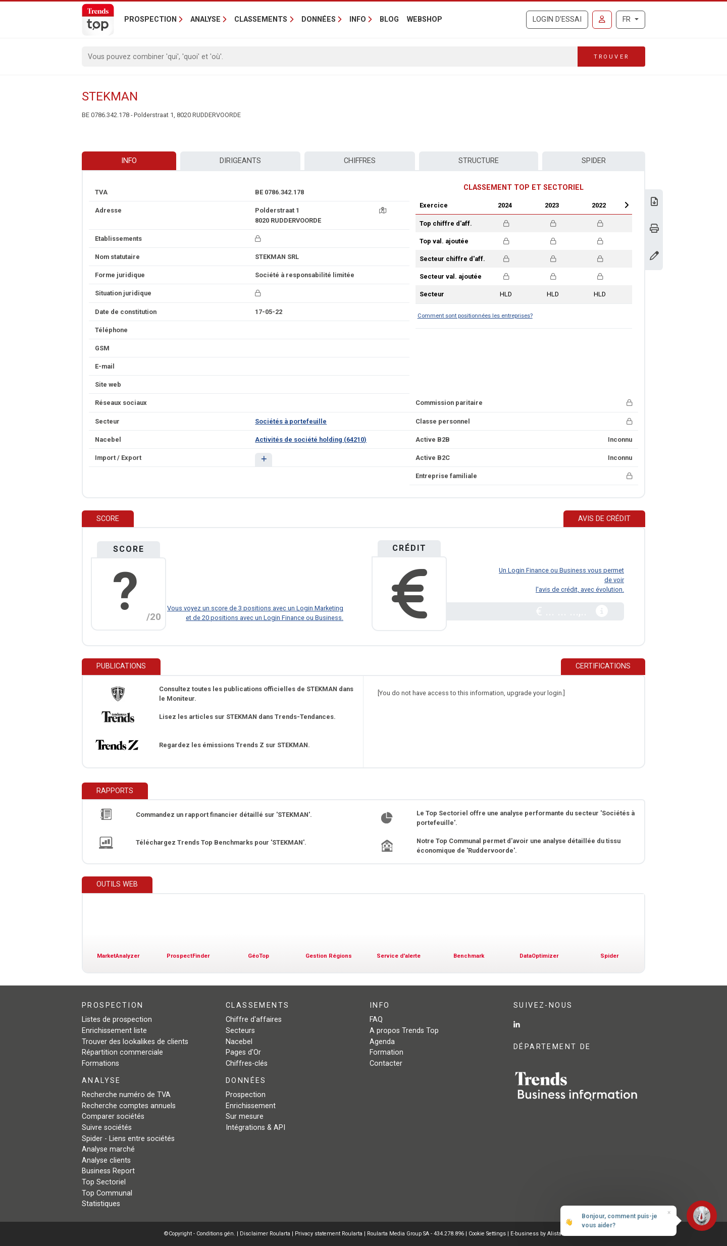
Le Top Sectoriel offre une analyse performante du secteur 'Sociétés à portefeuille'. (526, 817)
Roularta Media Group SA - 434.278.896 (416, 1233)
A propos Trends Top (404, 1030)
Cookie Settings (488, 1233)
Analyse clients (106, 1160)
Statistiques (101, 1204)
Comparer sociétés (113, 1116)
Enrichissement (251, 1106)
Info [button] (357, 19)
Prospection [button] (150, 19)
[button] (263, 459)
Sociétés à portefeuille (291, 421)
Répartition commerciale (122, 1052)
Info (129, 161)
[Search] (330, 56)
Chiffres (360, 161)
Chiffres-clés (247, 1063)
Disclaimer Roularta (265, 1233)
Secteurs (240, 1030)
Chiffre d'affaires (254, 1019)
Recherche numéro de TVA (126, 1095)
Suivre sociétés (107, 1127)
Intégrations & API (255, 1127)
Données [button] (318, 19)
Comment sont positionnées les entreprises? (475, 316)
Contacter (386, 1063)
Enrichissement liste (114, 1030)
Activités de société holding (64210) (311, 439)
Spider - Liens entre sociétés (128, 1138)
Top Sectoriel (104, 1182)
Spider (594, 161)
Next (626, 205)
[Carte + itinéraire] (382, 210)
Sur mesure (245, 1116)
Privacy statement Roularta (328, 1233)
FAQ (376, 1019)
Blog (389, 19)
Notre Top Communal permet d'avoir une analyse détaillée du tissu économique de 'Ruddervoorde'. (518, 845)
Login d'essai (557, 19)
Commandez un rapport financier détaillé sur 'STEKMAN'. (224, 814)
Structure (478, 161)
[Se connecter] (602, 20)
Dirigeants (240, 161)
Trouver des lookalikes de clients (135, 1041)
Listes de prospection (117, 1019)
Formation (386, 1052)
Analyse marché (108, 1149)
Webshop (424, 19)
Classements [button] (260, 19)
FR (627, 19)
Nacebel (239, 1041)
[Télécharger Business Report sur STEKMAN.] (654, 202)
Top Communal (107, 1193)
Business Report (108, 1171)
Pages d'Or (243, 1052)
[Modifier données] (654, 256)
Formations (100, 1063)
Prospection (246, 1095)
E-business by (536, 1233)
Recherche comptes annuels (129, 1106)
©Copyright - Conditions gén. (199, 1233)
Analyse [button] (205, 19)
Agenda (382, 1041)
